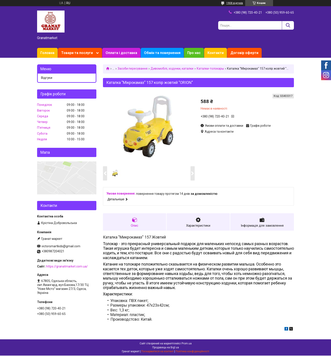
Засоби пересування (133, 68)
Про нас (194, 53)
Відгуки (46, 78)
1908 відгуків (234, 3)
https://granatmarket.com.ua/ (67, 266)
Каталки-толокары (210, 68)
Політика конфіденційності (192, 351)
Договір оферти (244, 53)
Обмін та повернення (162, 53)
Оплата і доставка (121, 53)
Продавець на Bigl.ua (165, 347)
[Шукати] (288, 25)
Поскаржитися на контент (157, 351)
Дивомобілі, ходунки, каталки (172, 68)
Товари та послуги (77, 53)
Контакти (215, 53)
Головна (47, 53)
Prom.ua (187, 343)
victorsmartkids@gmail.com (60, 246)
